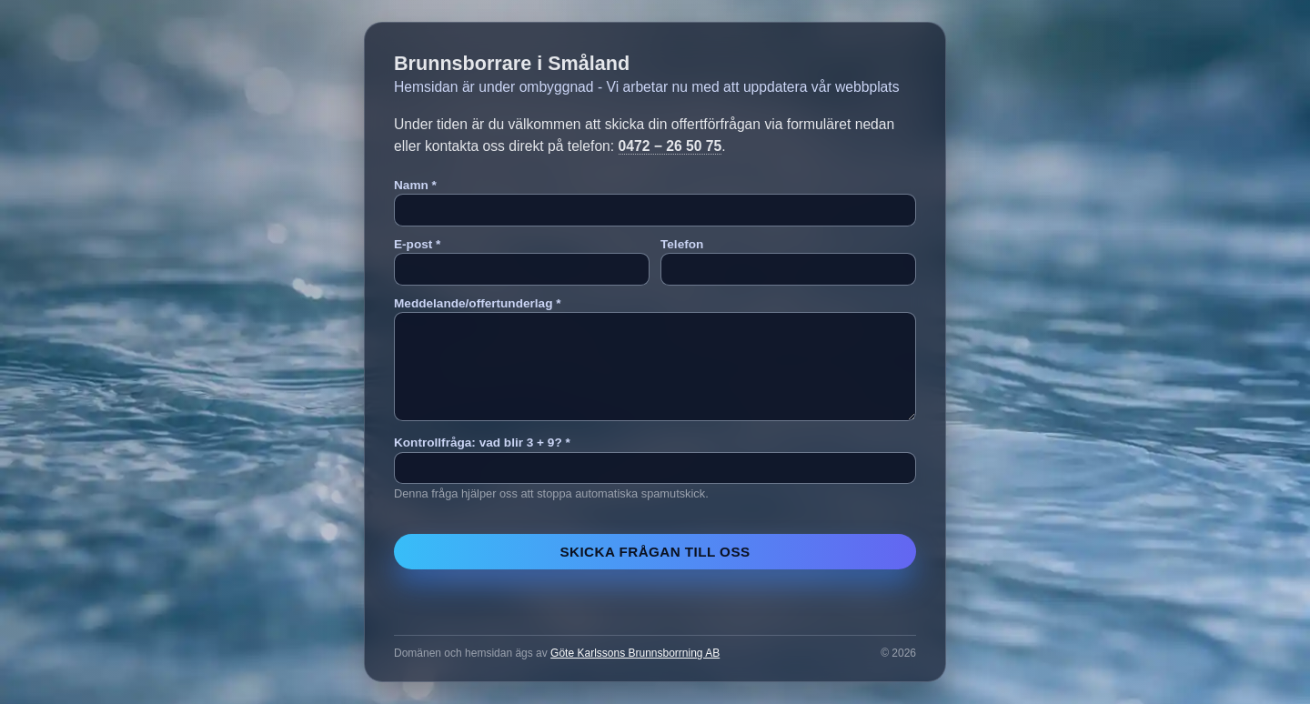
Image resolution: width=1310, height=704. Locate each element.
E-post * (417, 244)
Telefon (681, 244)
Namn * (415, 185)
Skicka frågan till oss (654, 551)
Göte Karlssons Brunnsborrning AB (635, 653)
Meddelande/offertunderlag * (477, 303)
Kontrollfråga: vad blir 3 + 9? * (482, 442)
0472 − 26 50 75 (670, 146)
